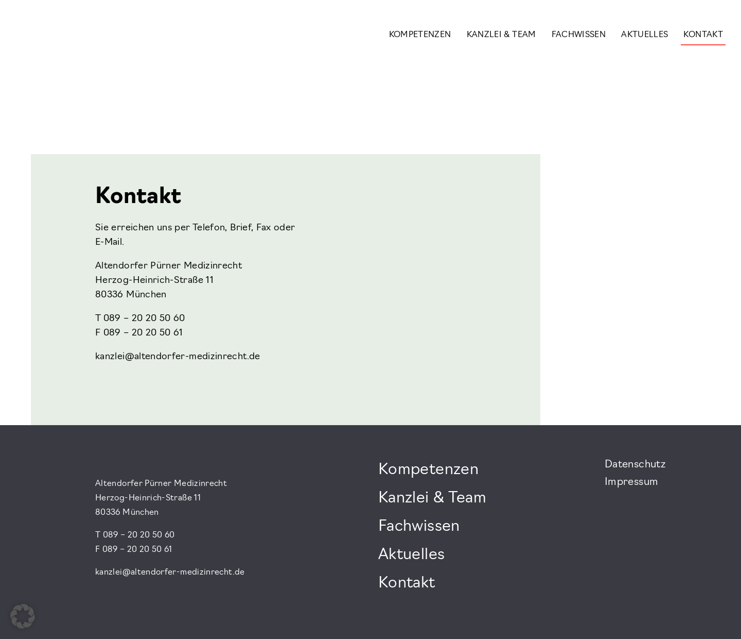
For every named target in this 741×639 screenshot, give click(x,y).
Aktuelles (644, 35)
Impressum (631, 482)
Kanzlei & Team (501, 35)
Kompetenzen (420, 35)
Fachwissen (579, 35)
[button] (22, 616)
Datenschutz (635, 465)
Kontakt (703, 35)
